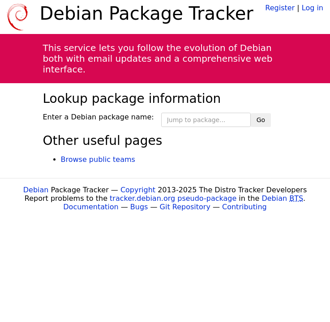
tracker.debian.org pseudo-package (173, 198)
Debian (36, 190)
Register (280, 8)
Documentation (90, 207)
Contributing (244, 207)
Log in (312, 8)
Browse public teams (98, 159)
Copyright (137, 190)
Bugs (139, 207)
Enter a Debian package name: (98, 117)
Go (261, 119)
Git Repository (185, 207)
